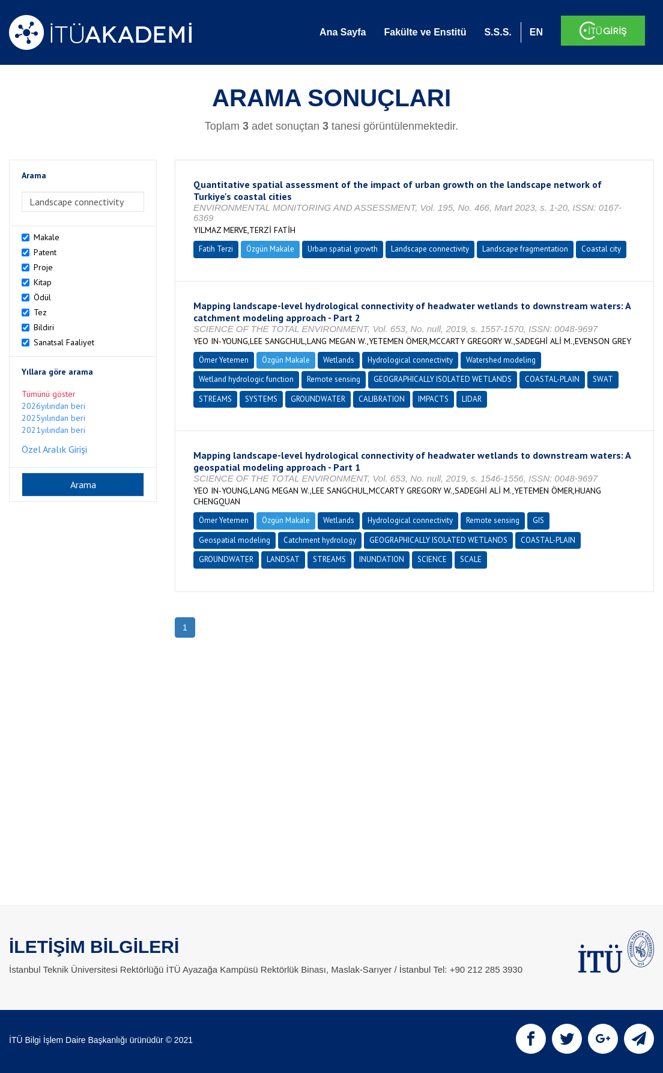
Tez (40, 312)
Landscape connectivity (430, 249)
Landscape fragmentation (525, 249)
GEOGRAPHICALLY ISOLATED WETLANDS (443, 379)
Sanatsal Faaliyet (64, 342)
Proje (43, 267)
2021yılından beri (53, 430)
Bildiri (44, 327)
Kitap (43, 282)
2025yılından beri (53, 418)
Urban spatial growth (342, 249)
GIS (538, 520)
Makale (46, 237)
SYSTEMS (261, 399)
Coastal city (601, 249)
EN (536, 32)
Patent (45, 252)
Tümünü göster (49, 393)
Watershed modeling (501, 360)
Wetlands (338, 360)
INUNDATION (381, 559)
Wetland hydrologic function (246, 379)
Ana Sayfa (342, 32)
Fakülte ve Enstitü (425, 32)
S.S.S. (497, 32)
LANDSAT (283, 559)
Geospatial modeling (234, 540)
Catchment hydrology (319, 540)
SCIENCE (432, 559)
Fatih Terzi (216, 249)
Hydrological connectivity (410, 360)
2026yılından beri (53, 405)
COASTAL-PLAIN (552, 379)
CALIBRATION (382, 399)
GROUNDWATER (318, 399)
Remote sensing (333, 379)
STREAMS (215, 399)
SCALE (471, 559)
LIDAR (472, 399)
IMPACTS (433, 399)
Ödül (42, 297)
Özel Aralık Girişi (54, 449)
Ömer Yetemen (224, 360)
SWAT (603, 379)
